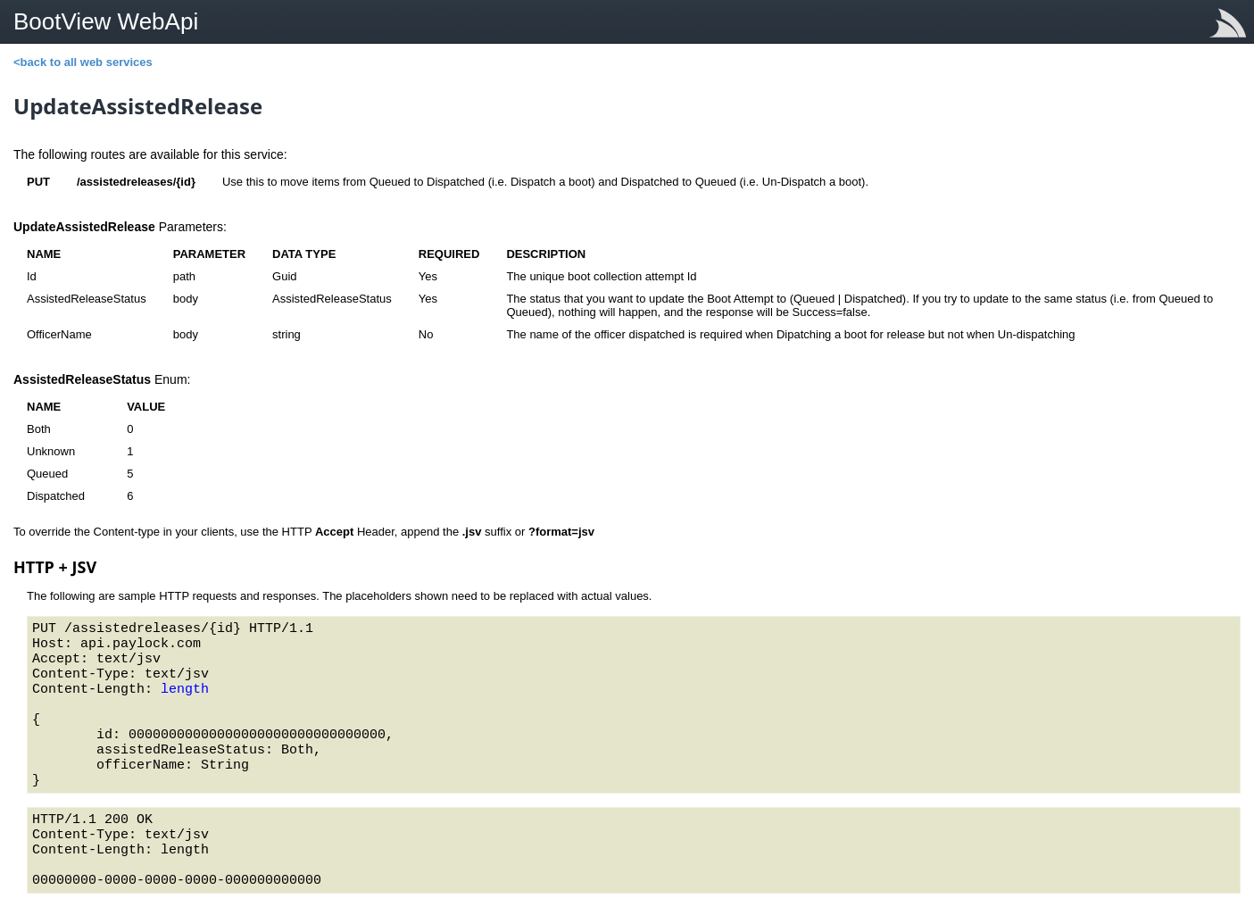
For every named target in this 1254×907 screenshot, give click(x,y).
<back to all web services (83, 62)
